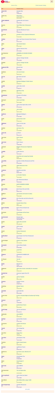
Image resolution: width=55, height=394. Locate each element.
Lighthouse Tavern (21, 347)
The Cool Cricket (20, 71)
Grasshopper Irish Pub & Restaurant (25, 235)
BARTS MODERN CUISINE (23, 184)
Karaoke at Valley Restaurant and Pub (25, 160)
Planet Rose (19, 15)
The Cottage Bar (20, 328)
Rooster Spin (20, 217)
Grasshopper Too (21, 356)
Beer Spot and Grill (21, 76)
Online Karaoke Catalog (41, 5)
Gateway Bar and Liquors (22, 20)
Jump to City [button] (14, 5)
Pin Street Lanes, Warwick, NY (24, 351)
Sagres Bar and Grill (21, 221)
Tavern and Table (21, 100)
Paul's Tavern (20, 137)
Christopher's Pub (21, 337)
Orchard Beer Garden (22, 318)
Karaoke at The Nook (21, 95)
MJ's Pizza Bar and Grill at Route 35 (25, 198)
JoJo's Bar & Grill (21, 86)
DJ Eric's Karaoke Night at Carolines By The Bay (28, 295)
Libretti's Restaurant (21, 384)
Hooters (18, 300)
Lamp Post (19, 249)
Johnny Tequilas (20, 276)
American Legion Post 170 (23, 273)
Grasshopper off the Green (23, 212)
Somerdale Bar (20, 290)
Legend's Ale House (21, 323)
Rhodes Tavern (20, 286)
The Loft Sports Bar (21, 370)
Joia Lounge (19, 109)
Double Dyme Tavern (21, 304)
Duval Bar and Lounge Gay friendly (25, 156)
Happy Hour (19, 332)
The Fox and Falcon (21, 309)
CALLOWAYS (20, 314)
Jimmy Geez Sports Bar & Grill (24, 104)
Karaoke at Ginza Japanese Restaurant (26, 34)
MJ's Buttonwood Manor (22, 179)
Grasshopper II (20, 361)
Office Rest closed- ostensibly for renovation (27, 268)
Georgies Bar (20, 11)
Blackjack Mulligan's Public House (25, 81)
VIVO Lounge (20, 226)
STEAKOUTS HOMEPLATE (23, 254)
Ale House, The (20, 128)
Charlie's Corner (20, 281)
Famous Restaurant (21, 231)
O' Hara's (19, 132)
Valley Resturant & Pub (22, 165)
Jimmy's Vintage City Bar (22, 57)
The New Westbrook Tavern (23, 29)
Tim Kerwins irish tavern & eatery (24, 193)
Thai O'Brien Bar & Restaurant (24, 25)
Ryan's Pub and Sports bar (23, 207)
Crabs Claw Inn (20, 151)
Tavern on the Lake (21, 123)
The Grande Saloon (21, 43)
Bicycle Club (20, 67)
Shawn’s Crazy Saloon (22, 240)
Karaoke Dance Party (21, 203)
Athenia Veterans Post (22, 48)
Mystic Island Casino (21, 342)
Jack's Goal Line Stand (22, 375)
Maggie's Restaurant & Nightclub (24, 146)
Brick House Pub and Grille (23, 189)
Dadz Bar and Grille (21, 170)
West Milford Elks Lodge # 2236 (24, 380)
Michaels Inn (20, 263)
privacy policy (27, 389)
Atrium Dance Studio (21, 245)
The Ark (18, 259)
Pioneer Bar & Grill (21, 118)
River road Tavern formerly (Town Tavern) (26, 39)
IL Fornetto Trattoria (21, 174)
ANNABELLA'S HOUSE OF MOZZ (24, 53)
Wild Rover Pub (20, 90)
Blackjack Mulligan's (21, 114)
